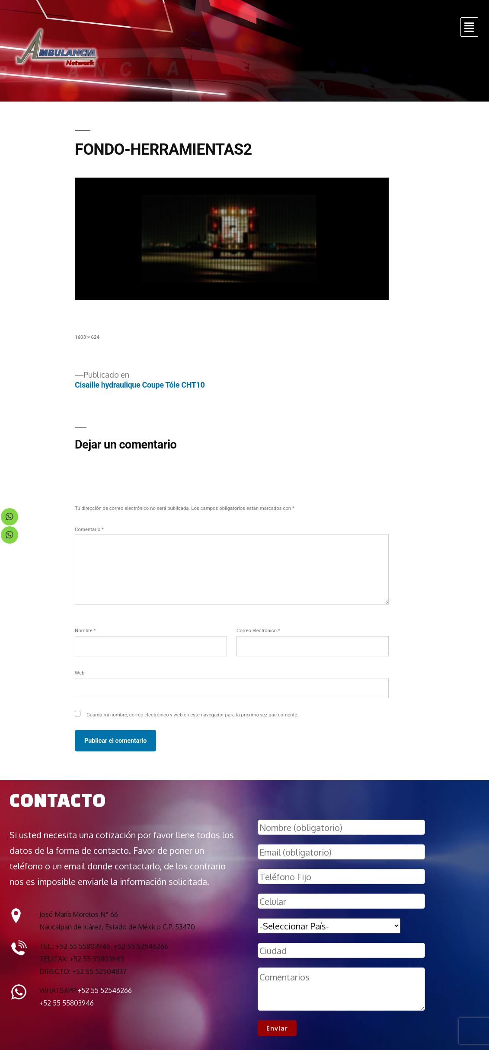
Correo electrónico (258, 630)
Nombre (85, 630)
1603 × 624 (87, 337)
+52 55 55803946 (66, 1003)
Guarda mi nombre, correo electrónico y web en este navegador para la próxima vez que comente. (192, 715)
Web (79, 673)
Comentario (89, 529)
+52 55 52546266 (104, 990)
